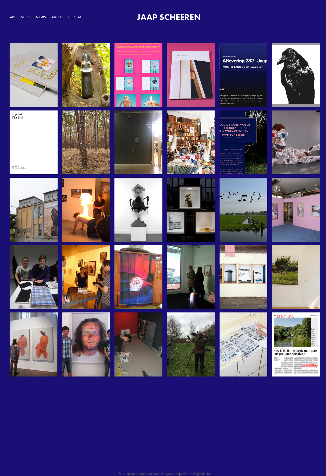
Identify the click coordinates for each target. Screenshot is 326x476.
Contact (76, 17)
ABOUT (57, 17)
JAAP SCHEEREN (169, 17)
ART (13, 17)
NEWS (41, 17)
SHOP (25, 17)
